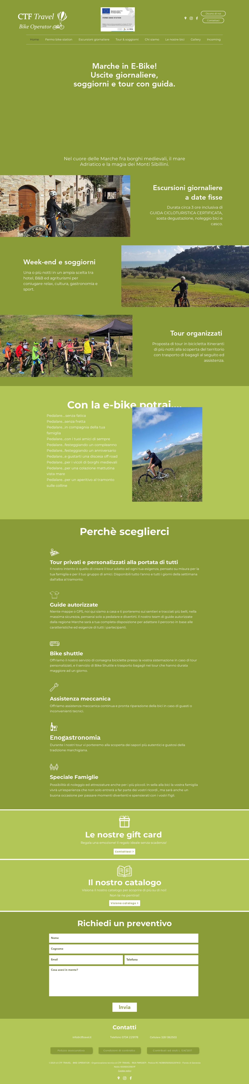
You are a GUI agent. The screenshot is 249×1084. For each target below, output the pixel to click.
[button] (124, 100)
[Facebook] (197, 18)
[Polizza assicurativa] (71, 1050)
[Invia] (124, 1007)
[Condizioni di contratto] (120, 1050)
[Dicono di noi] (213, 13)
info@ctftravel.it (82, 1037)
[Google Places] (185, 18)
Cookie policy (124, 1070)
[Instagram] (191, 18)
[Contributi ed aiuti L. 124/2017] (173, 1050)
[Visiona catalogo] (124, 903)
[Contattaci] (213, 20)
